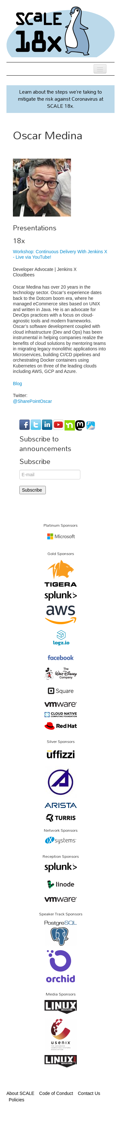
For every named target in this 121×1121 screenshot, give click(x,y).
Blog (17, 383)
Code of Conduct (56, 1093)
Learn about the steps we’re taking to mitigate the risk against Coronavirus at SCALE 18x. (60, 99)
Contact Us (89, 1093)
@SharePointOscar (32, 401)
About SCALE (20, 1093)
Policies (16, 1099)
